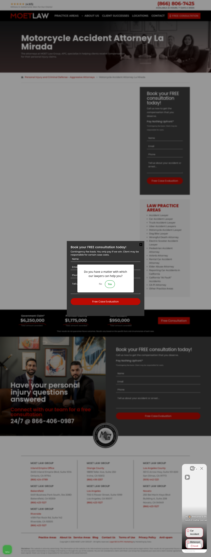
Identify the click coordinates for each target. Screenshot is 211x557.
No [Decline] (100, 283)
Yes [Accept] (110, 284)
